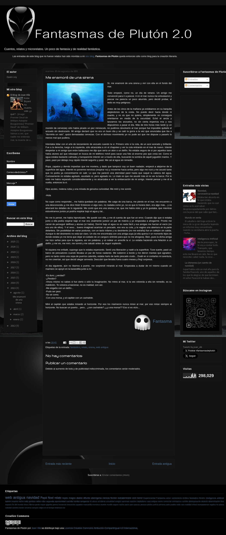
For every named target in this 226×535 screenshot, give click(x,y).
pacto (127, 505)
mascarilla (88, 505)
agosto (17, 293)
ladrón (8, 501)
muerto (15, 501)
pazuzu (137, 505)
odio (26, 501)
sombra (15, 508)
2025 (13, 241)
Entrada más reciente (58, 463)
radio (178, 505)
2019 (13, 257)
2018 (13, 262)
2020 (13, 252)
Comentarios (193, 85)
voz (63, 508)
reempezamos (203, 505)
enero (16, 319)
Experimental (149, 498)
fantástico (75, 347)
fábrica (32, 505)
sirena (91, 347)
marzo (16, 314)
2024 (13, 247)
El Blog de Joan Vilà (20, 95)
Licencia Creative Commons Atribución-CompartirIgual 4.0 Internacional (101, 528)
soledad (8, 508)
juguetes (79, 505)
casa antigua (152, 501)
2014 (13, 283)
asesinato (125, 501)
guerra (55, 505)
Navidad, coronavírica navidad (208, 192)
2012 (13, 326)
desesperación (195, 501)
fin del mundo (17, 505)
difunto (86, 498)
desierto (204, 501)
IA (91, 501)
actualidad (110, 501)
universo (28, 508)
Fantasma (161, 498)
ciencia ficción (109, 498)
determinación (214, 501)
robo (43, 501)
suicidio (69, 501)
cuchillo (185, 501)
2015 (13, 278)
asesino (133, 501)
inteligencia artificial (215, 498)
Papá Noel (47, 497)
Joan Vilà (36, 528)
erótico (186, 498)
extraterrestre (124, 498)
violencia (58, 508)
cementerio (177, 498)
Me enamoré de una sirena (19, 300)
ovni (134, 498)
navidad (32, 497)
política (32, 501)
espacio (8, 505)
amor (168, 498)
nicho (21, 501)
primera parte (164, 505)
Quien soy (12, 77)
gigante (49, 505)
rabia (38, 501)
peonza (143, 505)
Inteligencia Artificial (208, 239)
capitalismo (141, 501)
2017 (13, 267)
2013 (13, 288)
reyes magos (68, 498)
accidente (102, 501)
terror (140, 498)
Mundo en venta (193, 218)
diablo (79, 498)
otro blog (89, 56)
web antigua (102, 347)
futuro (26, 505)
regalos (213, 505)
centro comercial (165, 501)
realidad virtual (191, 505)
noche (121, 505)
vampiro (35, 508)
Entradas (191, 79)
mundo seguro (113, 505)
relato (84, 347)
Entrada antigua (162, 463)
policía (155, 505)
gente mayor (40, 505)
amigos (118, 501)
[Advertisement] (200, 114)
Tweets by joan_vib (192, 347)
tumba (77, 501)
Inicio (112, 463)
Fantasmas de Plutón (16, 528)
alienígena (96, 498)
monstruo (96, 505)
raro (182, 505)
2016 (13, 272)
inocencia (62, 505)
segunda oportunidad (56, 501)
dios (222, 501)
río (217, 505)
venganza (84, 501)
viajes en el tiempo (46, 508)
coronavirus (177, 501)
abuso (94, 501)
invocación (71, 505)
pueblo (173, 505)
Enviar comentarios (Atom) (115, 475)
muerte (103, 505)
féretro (202, 498)
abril (15, 309)
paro (131, 505)
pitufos (149, 505)
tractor (21, 508)
